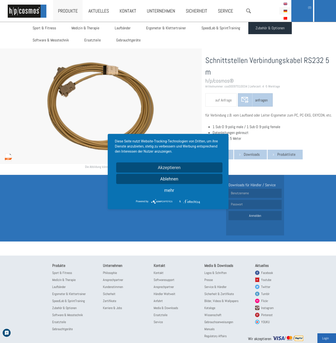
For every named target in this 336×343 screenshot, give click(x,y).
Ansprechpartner (113, 280)
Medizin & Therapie (85, 28)
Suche (248, 11)
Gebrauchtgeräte (128, 40)
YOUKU (265, 322)
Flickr (264, 301)
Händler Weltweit (164, 294)
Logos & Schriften (215, 273)
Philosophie (110, 273)
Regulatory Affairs (215, 336)
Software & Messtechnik (51, 40)
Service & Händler (215, 287)
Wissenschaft (213, 315)
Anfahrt (158, 301)
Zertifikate (109, 301)
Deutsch (285, 11)
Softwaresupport (164, 280)
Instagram (267, 308)
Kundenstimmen (113, 287)
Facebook (267, 273)
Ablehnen (169, 178)
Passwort (237, 204)
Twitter (265, 287)
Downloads (252, 154)
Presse (208, 280)
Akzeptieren (169, 167)
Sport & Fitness (44, 28)
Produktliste (286, 154)
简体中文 (285, 18)
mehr (169, 190)
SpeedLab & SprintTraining (220, 28)
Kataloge (209, 308)
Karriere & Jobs (112, 308)
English (285, 3)
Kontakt (128, 11)
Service (225, 11)
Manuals (209, 329)
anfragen (261, 100)
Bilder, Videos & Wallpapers (221, 301)
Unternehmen (161, 11)
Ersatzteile (92, 40)
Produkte (68, 11)
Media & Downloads (166, 308)
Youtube (266, 280)
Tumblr (265, 294)
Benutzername (240, 193)
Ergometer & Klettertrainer (166, 28)
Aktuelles (98, 11)
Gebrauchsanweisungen (218, 322)
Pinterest (267, 315)
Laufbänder (123, 28)
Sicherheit (196, 11)
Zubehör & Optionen (270, 28)
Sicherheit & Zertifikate (219, 294)
